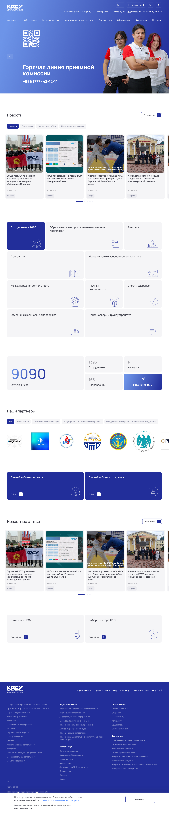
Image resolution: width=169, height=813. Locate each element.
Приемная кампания (69, 751)
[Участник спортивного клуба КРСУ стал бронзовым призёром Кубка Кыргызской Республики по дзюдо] (105, 166)
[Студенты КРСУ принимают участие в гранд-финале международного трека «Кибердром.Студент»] (24, 166)
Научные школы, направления (73, 733)
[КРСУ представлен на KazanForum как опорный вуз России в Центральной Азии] (64, 166)
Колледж (63, 775)
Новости (11, 728)
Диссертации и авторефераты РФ (75, 716)
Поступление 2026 (120, 708)
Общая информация (16, 760)
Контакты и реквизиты (17, 716)
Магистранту (118, 716)
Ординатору (117, 724)
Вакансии (11, 720)
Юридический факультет (123, 748)
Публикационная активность (73, 712)
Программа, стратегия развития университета (28, 708)
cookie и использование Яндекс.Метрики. (59, 800)
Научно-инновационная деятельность (24, 752)
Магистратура (66, 759)
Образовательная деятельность (21, 757)
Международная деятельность (21, 744)
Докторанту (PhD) (120, 728)
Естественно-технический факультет (129, 740)
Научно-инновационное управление (76, 724)
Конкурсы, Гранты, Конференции (74, 721)
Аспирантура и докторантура (73, 728)
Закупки (10, 740)
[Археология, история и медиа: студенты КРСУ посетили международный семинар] (145, 166)
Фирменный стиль (15, 736)
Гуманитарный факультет (123, 752)
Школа (62, 779)
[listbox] (120, 4)
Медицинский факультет (123, 760)
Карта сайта (12, 787)
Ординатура (65, 771)
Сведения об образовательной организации (27, 704)
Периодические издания (18, 732)
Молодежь (12, 748)
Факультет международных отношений (130, 756)
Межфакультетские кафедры (125, 768)
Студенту (116, 712)
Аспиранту (117, 721)
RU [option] (118, 5)
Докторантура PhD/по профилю (74, 767)
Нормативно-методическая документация (79, 708)
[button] (10, 56)
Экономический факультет (124, 744)
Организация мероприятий (19, 724)
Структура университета (18, 712)
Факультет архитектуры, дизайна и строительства (134, 764)
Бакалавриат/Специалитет (72, 755)
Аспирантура (65, 763)
